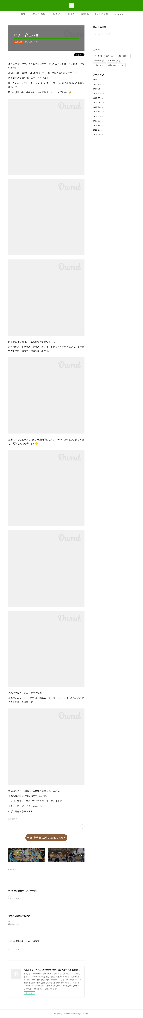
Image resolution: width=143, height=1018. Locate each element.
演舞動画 (84, 14)
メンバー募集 (38, 14)
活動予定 (55, 14)
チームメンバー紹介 (104, 56)
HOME (23, 14)
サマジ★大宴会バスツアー (20, 916)
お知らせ (99, 65)
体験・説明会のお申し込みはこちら (45, 837)
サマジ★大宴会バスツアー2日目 (22, 891)
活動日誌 (69, 14)
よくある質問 (101, 14)
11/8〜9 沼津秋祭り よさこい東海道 (24, 941)
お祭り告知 (123, 56)
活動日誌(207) (12, 819)
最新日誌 (99, 61)
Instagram (118, 14)
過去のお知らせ (116, 65)
